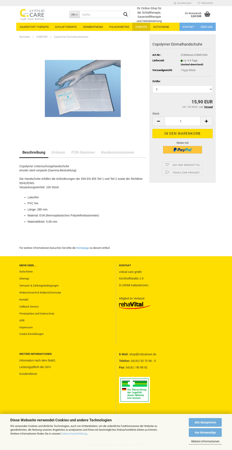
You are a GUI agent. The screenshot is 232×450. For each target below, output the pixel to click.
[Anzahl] (182, 121)
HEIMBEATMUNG (93, 26)
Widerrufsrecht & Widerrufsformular (40, 292)
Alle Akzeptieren (205, 422)
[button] (158, 121)
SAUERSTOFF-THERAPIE (34, 26)
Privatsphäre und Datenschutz (36, 313)
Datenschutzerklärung (74, 433)
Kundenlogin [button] (182, 3)
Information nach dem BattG (37, 360)
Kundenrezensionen (117, 152)
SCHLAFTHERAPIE (66, 26)
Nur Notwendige (205, 432)
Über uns (207, 26)
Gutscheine (26, 271)
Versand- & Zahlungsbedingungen (39, 285)
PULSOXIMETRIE (119, 26)
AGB (21, 320)
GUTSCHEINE (161, 26)
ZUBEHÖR (141, 26)
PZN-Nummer (83, 152)
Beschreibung (33, 152)
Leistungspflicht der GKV (35, 367)
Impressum (26, 327)
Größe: (156, 81)
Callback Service (29, 306)
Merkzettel (205, 3)
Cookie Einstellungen (31, 333)
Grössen (58, 152)
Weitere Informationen (205, 441)
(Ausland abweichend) (192, 64)
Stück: (156, 113)
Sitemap (24, 278)
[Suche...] (74, 14)
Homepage (82, 247)
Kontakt (188, 26)
